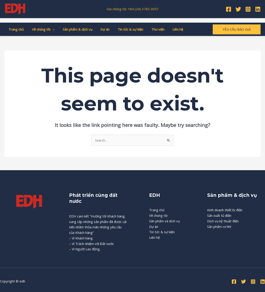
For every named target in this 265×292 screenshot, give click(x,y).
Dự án (99, 29)
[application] (50, 29)
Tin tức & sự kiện (123, 29)
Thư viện (149, 29)
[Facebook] (228, 9)
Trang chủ (15, 29)
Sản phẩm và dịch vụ (164, 221)
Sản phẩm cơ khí (219, 226)
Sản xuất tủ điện (219, 215)
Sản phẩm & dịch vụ (74, 29)
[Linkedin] (258, 9)
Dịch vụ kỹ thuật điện (223, 221)
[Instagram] (248, 9)
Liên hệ (168, 29)
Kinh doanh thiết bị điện (224, 210)
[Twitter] (238, 9)
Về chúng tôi (41, 29)
